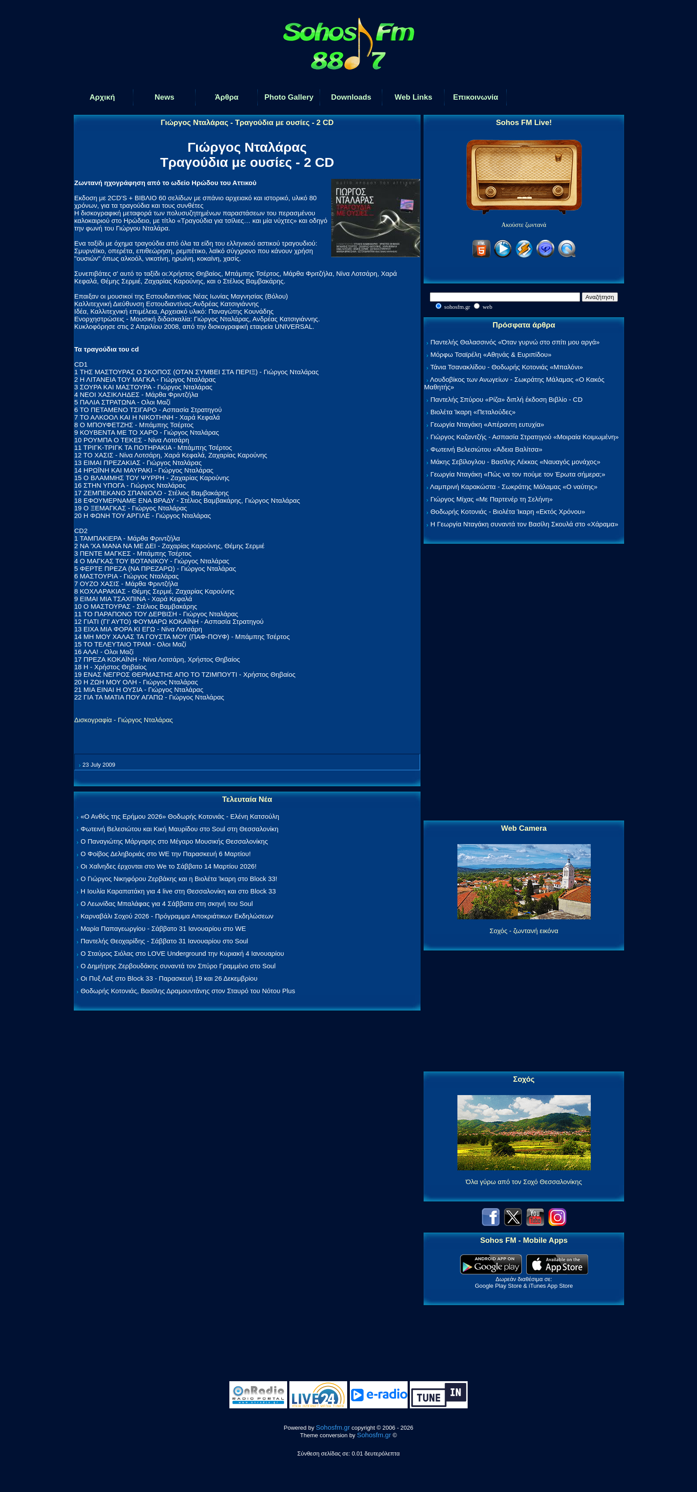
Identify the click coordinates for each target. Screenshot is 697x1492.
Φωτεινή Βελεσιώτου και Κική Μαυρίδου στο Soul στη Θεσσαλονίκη (179, 829)
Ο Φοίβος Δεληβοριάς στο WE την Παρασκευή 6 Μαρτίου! (165, 853)
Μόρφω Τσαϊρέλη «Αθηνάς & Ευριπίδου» (490, 354)
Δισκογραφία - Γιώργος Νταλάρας (123, 720)
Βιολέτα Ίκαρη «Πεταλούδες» (473, 412)
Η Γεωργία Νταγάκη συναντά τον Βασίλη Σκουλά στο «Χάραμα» (524, 524)
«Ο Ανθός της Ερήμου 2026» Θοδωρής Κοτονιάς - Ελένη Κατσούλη (179, 816)
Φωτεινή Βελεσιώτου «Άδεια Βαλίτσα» (486, 449)
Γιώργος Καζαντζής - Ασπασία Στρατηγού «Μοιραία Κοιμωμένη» (524, 437)
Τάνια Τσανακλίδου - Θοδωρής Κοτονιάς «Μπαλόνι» (506, 367)
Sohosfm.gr (333, 1427)
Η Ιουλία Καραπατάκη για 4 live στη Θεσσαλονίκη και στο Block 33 (178, 891)
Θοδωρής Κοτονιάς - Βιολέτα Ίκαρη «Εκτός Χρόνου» (507, 511)
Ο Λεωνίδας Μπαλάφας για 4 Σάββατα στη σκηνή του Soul (166, 903)
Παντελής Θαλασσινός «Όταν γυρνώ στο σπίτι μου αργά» (515, 342)
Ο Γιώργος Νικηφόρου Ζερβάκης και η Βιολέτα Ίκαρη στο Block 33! (178, 878)
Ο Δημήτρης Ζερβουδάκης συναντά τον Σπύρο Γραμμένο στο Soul (178, 966)
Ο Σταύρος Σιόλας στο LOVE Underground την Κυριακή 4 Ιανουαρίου (182, 953)
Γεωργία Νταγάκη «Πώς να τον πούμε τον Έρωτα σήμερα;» (517, 474)
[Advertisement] (524, 682)
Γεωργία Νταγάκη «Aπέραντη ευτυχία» (487, 424)
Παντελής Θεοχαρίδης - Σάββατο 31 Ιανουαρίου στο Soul (164, 941)
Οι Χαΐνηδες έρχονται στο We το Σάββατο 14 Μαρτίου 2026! (168, 866)
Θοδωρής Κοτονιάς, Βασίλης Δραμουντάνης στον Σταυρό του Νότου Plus (187, 991)
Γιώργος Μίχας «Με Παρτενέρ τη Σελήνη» (491, 499)
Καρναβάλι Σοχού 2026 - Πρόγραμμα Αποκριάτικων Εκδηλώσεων (176, 916)
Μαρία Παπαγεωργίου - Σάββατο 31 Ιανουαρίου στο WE (163, 928)
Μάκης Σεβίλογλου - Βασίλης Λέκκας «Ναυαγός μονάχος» (515, 461)
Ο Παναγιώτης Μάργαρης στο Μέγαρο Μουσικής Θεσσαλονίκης (174, 841)
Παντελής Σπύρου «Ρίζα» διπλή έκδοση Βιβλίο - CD (506, 399)
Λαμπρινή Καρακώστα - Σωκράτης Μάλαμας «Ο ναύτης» (513, 486)
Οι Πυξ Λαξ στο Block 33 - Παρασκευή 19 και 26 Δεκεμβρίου (168, 978)
